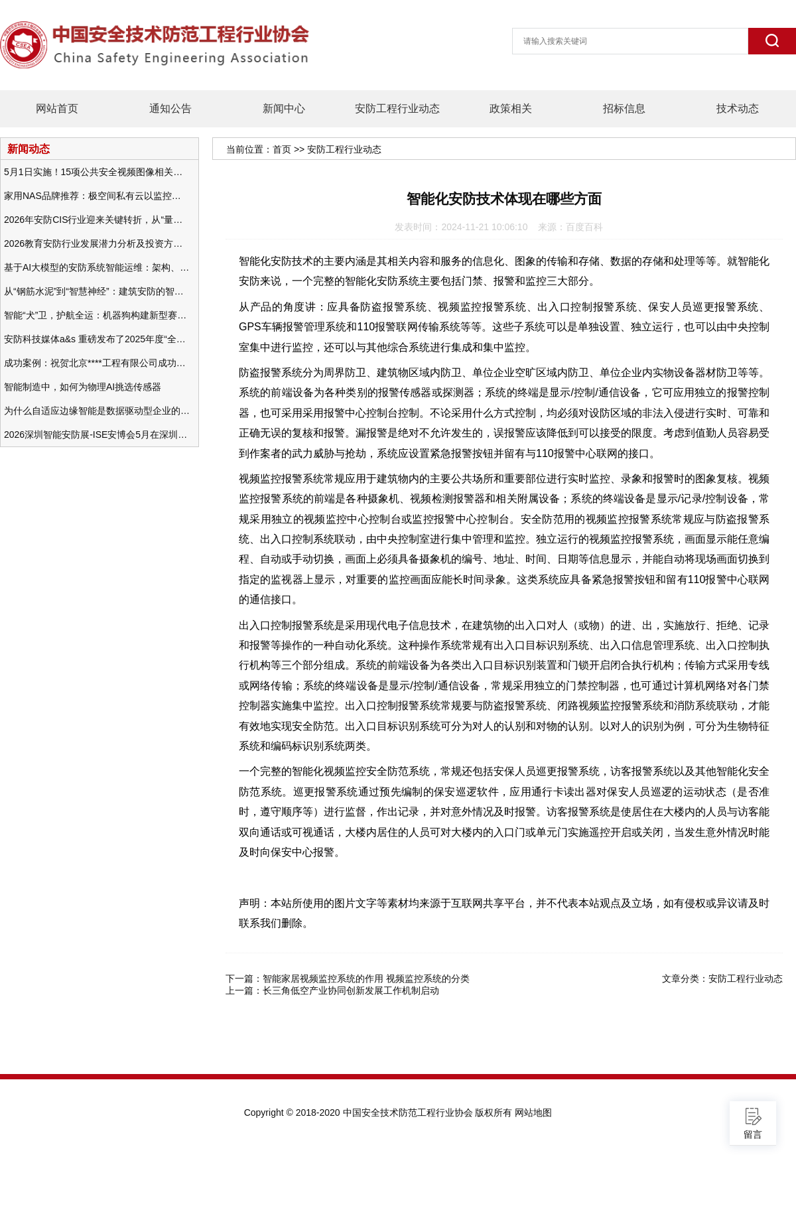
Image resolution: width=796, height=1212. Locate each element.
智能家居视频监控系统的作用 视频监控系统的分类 (366, 978)
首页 (282, 149)
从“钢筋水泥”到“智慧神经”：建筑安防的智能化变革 (97, 291)
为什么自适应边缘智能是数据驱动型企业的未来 (97, 410)
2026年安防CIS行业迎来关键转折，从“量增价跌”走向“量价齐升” (97, 219)
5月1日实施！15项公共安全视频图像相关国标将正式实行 (97, 172)
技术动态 (737, 108)
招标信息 (624, 108)
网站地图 (533, 1112)
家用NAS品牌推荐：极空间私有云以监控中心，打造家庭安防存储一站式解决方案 (97, 195)
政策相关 (511, 108)
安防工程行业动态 (397, 108)
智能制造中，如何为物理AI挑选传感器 (82, 386)
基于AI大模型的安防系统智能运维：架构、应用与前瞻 (97, 267)
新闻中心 (284, 108)
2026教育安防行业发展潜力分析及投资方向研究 (97, 243)
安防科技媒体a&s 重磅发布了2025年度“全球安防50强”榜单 (97, 339)
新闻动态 (28, 149)
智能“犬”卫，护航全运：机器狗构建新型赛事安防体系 (97, 315)
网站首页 (57, 108)
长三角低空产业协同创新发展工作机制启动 (351, 990)
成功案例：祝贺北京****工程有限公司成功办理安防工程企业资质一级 (97, 363)
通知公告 (170, 108)
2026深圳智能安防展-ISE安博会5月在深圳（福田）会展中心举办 (97, 434)
